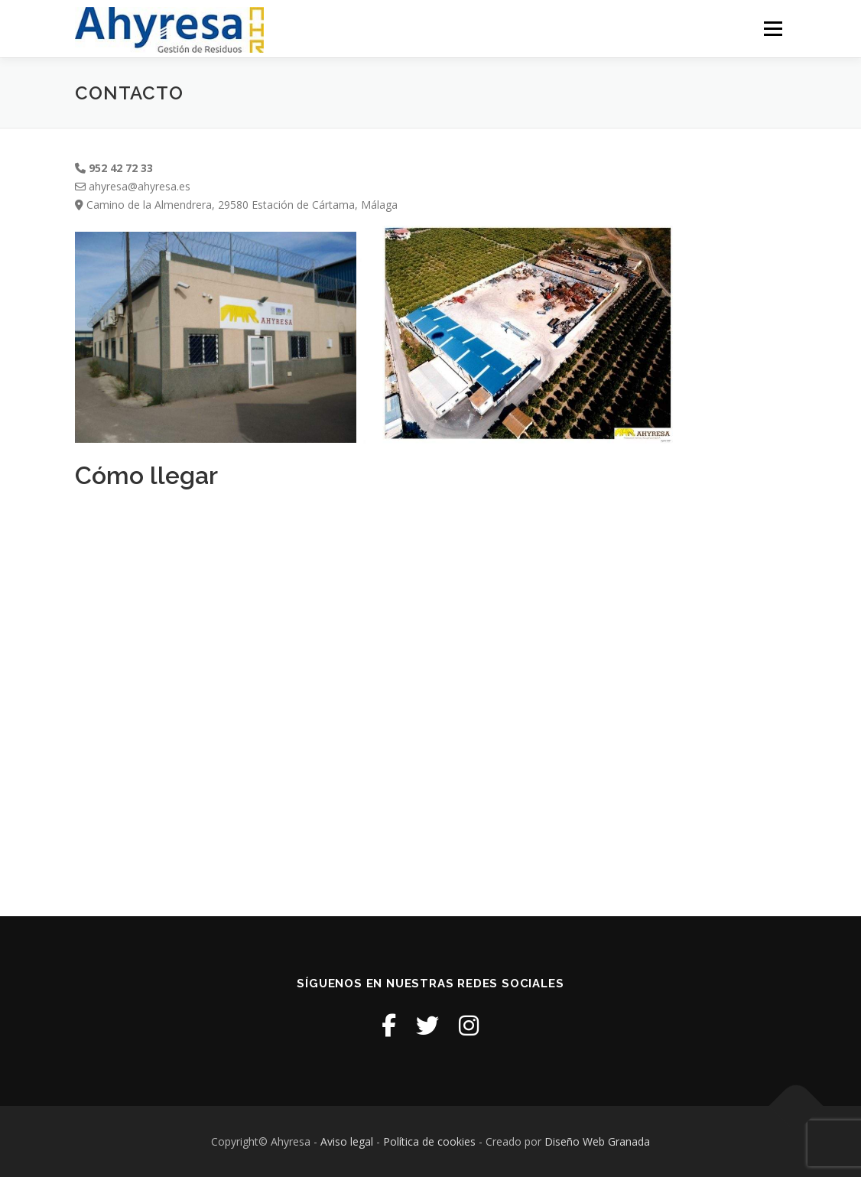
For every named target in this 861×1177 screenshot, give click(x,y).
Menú (772, 28)
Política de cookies (431, 1141)
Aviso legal (346, 1141)
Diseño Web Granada (597, 1141)
